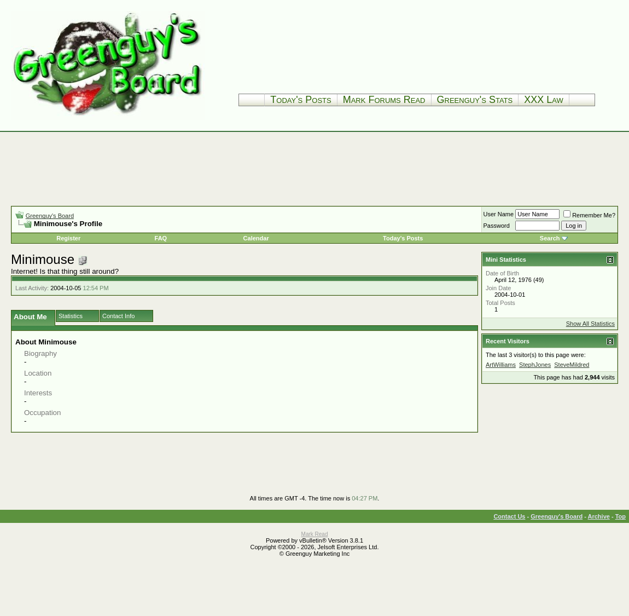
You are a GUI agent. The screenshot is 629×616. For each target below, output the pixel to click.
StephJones (535, 364)
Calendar (256, 238)
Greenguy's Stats (475, 99)
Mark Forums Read (384, 99)
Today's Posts (300, 99)
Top (620, 516)
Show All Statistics (590, 323)
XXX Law (543, 99)
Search (550, 238)
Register (68, 238)
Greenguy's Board (50, 215)
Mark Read (314, 534)
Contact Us (509, 516)
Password (497, 225)
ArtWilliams (501, 364)
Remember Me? (589, 215)
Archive (599, 516)
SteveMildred (571, 364)
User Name (499, 214)
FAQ (161, 238)
